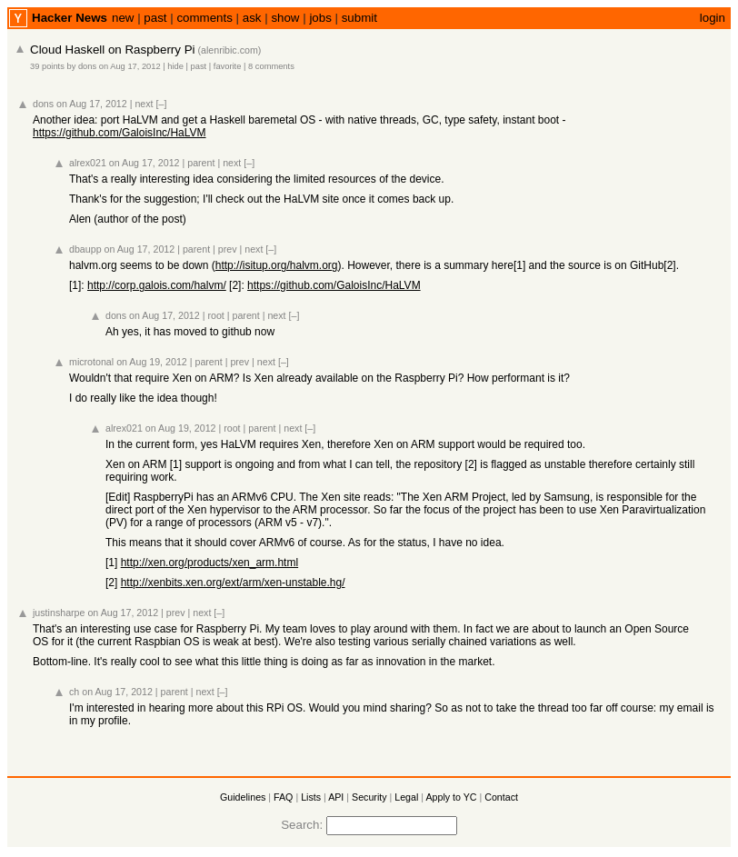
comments (204, 18)
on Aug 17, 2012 (130, 66)
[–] (161, 103)
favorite (228, 66)
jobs (320, 18)
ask (252, 18)
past (155, 18)
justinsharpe (59, 612)
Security (369, 797)
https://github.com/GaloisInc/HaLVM (119, 132)
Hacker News (69, 18)
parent (200, 162)
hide (175, 66)
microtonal (91, 361)
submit (359, 18)
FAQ (283, 797)
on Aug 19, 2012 (151, 361)
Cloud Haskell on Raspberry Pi (112, 49)
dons (87, 66)
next (144, 103)
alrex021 (87, 162)
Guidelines (242, 797)
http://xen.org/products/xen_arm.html (209, 562)
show (285, 18)
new (123, 18)
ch (74, 691)
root (215, 315)
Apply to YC (450, 797)
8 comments (271, 66)
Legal (406, 797)
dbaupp (85, 249)
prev (227, 249)
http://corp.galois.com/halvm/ (156, 285)
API (336, 797)
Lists (311, 797)
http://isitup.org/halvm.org (276, 265)
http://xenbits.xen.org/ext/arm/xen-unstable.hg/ (233, 582)
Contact (501, 797)
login (712, 18)
